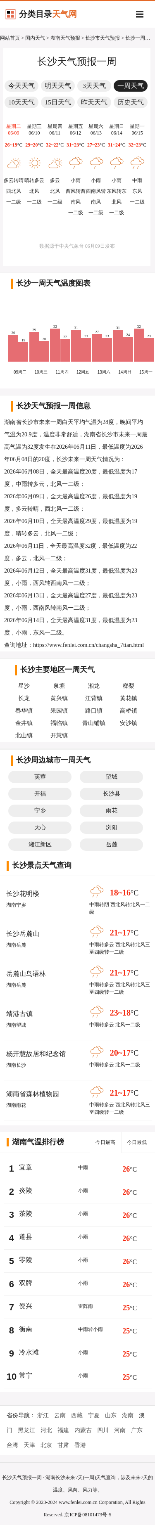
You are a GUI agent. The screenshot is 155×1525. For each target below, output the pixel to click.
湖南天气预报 (65, 38)
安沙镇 (128, 723)
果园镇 (59, 711)
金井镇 (24, 723)
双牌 (25, 1282)
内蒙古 (83, 1430)
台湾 (12, 1445)
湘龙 (94, 686)
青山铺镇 (93, 723)
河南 (120, 1430)
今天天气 (21, 85)
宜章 (25, 1167)
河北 (46, 1430)
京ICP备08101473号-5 (87, 1515)
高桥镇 (128, 711)
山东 (111, 1415)
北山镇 (24, 735)
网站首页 (10, 38)
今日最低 (137, 1142)
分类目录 (48, 14)
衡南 (25, 1329)
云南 (60, 1415)
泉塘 (59, 686)
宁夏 (94, 1415)
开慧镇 (59, 735)
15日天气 (58, 102)
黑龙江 (26, 1430)
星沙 (24, 686)
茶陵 (25, 1213)
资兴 (25, 1306)
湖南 (128, 1415)
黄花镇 (128, 698)
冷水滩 (29, 1352)
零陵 (25, 1259)
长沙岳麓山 (22, 933)
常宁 (25, 1375)
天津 (29, 1445)
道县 (25, 1236)
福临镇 (59, 723)
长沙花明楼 (22, 893)
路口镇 (94, 711)
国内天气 (35, 38)
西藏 (77, 1415)
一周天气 (130, 85)
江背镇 (94, 698)
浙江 (43, 1415)
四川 (103, 1430)
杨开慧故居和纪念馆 (36, 1053)
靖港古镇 (19, 1013)
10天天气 (21, 102)
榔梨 (128, 686)
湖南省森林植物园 (32, 1093)
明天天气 (58, 85)
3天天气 (94, 85)
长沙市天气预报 (102, 38)
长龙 (24, 698)
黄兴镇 (59, 698)
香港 (80, 1445)
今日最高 (105, 1142)
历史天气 (130, 102)
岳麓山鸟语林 (26, 973)
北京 (46, 1445)
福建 (63, 1430)
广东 (137, 1430)
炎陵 (25, 1190)
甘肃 (63, 1445)
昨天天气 (94, 102)
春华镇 (24, 711)
